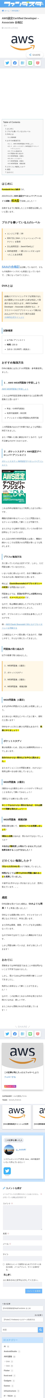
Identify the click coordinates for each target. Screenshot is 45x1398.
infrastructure (12, 1387)
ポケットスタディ (16, 158)
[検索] (40, 1326)
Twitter (7, 1172)
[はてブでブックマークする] (22, 63)
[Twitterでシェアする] (7, 63)
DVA (25, 1092)
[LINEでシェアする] (30, 63)
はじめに (10, 129)
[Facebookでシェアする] (15, 63)
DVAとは (10, 134)
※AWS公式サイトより (14, 317)
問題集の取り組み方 (16, 153)
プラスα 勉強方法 (16, 151)
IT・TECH (10, 1392)
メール (7, 1240)
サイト (6, 1251)
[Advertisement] (22, 93)
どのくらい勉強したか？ (16, 167)
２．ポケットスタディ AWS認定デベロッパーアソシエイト (24, 147)
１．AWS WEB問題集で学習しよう (21, 144)
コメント (8, 1200)
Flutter (8, 1367)
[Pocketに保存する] (38, 63)
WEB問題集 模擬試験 (17, 163)
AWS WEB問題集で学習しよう (15, 389)
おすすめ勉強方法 (13, 141)
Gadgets (9, 1377)
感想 (8, 169)
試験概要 (13, 137)
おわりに (10, 172)
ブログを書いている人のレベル (18, 131)
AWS (12, 1096)
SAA (9, 1362)
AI (6, 1343)
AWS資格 (17, 1092)
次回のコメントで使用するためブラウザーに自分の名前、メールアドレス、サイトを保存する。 (23, 1263)
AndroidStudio (12, 1348)
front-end (10, 1372)
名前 (6, 1230)
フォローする (10, 1077)
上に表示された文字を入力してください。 (21, 1277)
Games (9, 1382)
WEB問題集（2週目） (17, 161)
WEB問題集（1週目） (17, 156)
